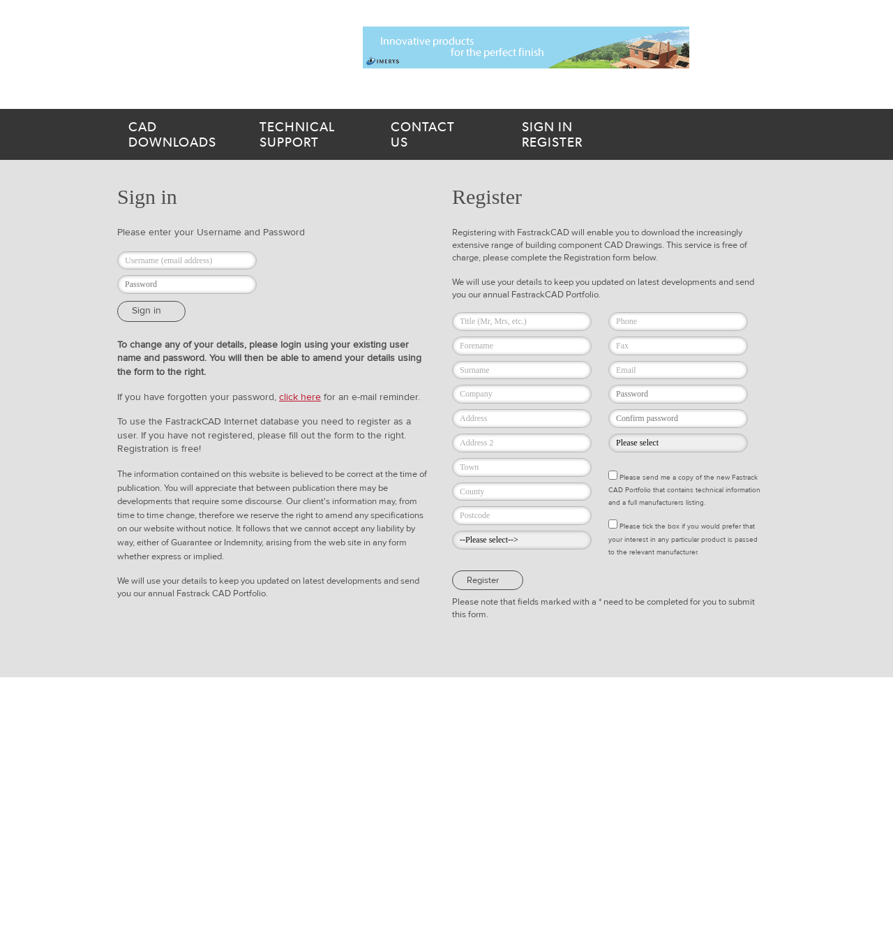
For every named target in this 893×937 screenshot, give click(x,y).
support (308, 134)
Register (582, 134)
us (439, 134)
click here (300, 397)
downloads (177, 134)
